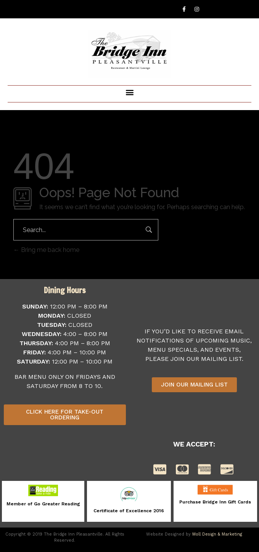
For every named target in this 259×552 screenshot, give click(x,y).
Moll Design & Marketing (217, 534)
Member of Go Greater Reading (43, 504)
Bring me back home (46, 249)
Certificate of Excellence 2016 (128, 510)
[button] (129, 92)
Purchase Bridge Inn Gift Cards (215, 502)
